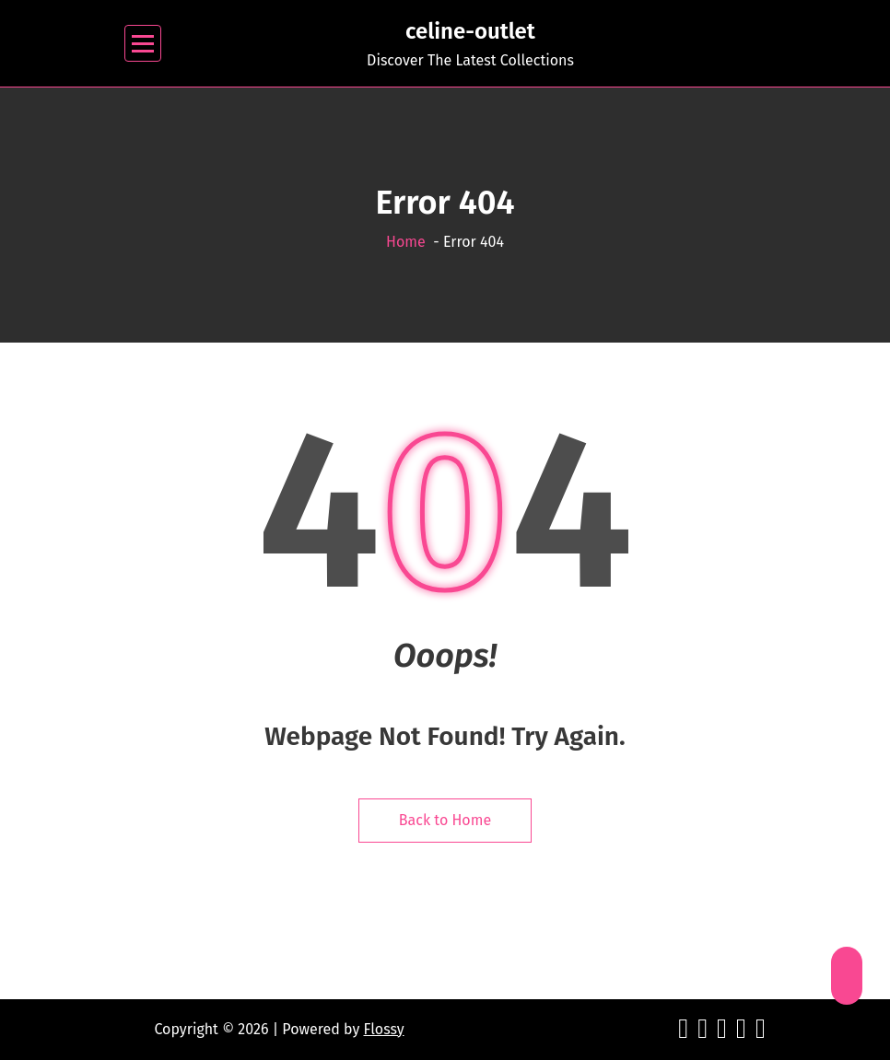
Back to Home (445, 820)
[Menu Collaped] (143, 43)
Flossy (384, 1029)
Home (406, 241)
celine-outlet (470, 31)
